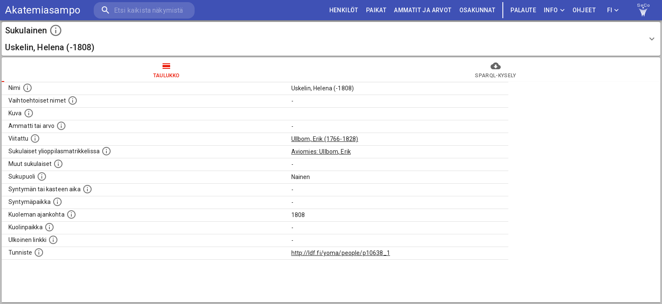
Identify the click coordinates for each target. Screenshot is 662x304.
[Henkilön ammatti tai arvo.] (61, 126)
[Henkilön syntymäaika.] (87, 189)
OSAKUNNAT (477, 10)
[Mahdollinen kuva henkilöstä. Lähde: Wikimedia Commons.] (28, 113)
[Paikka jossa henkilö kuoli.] (49, 227)
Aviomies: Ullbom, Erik (321, 151)
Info (554, 10)
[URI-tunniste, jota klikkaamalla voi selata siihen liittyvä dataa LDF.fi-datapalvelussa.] (39, 252)
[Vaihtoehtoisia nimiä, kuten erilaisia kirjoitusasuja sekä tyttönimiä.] (72, 100)
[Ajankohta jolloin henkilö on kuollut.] (71, 214)
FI (613, 10)
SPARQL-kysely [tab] (495, 69)
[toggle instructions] (55, 30)
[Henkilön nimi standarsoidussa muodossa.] (27, 88)
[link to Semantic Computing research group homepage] (643, 10)
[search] (143, 10)
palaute (523, 10)
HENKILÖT (344, 10)
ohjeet (584, 10)
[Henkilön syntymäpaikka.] (57, 202)
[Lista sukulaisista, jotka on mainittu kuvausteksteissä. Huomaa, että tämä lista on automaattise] (58, 164)
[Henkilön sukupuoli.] (42, 176)
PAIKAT (376, 10)
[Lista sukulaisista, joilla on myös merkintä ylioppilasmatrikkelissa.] (106, 151)
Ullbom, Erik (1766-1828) (324, 139)
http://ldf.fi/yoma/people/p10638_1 (340, 253)
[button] (331, 39)
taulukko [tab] (166, 69)
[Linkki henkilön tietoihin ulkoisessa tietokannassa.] (53, 240)
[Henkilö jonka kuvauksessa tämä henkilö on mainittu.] (35, 138)
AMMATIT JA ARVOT (423, 10)
